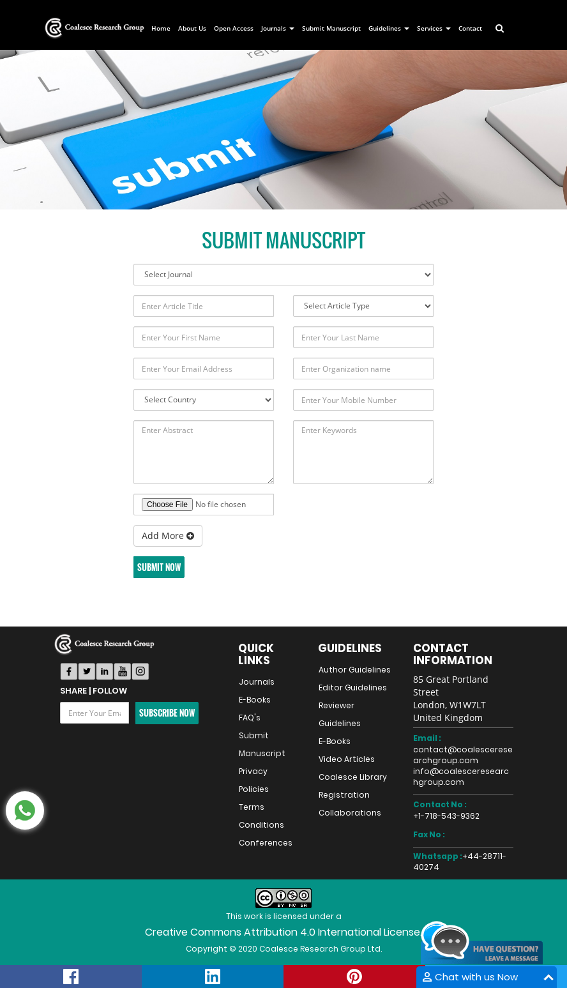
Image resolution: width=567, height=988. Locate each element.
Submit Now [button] (159, 567)
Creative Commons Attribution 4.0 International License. (283, 932)
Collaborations (350, 812)
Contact (470, 28)
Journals (257, 681)
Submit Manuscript (331, 28)
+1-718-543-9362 (446, 815)
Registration (344, 794)
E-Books (255, 699)
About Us (192, 28)
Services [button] (434, 28)
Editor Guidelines (353, 687)
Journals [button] (277, 28)
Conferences (265, 842)
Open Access (233, 28)
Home (160, 28)
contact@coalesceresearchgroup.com (463, 755)
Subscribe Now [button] (167, 712)
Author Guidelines (355, 669)
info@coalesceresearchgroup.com (461, 776)
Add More (168, 535)
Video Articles (347, 759)
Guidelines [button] (388, 28)
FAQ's (250, 717)
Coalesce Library (353, 776)
